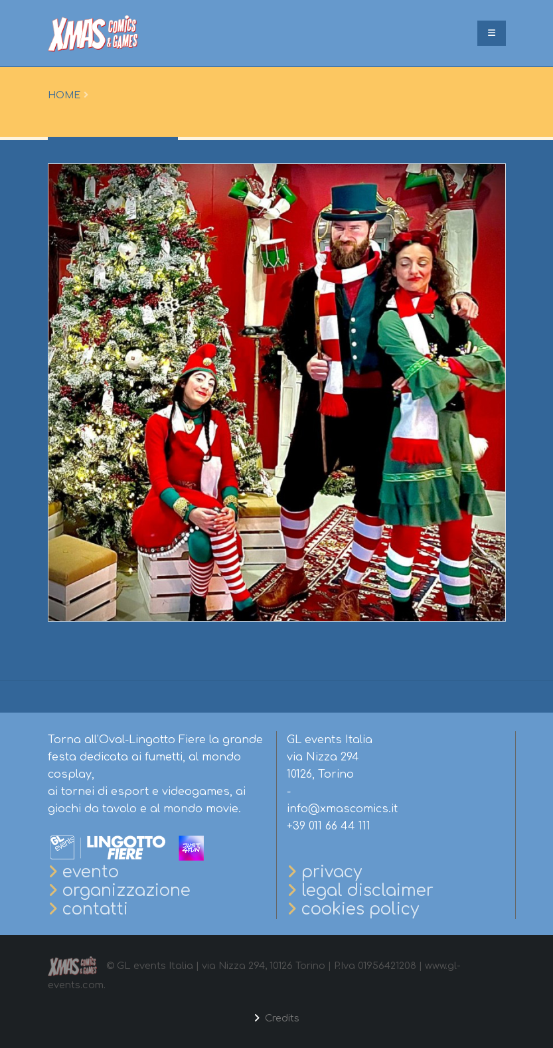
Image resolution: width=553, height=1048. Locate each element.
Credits (280, 1018)
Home (64, 95)
